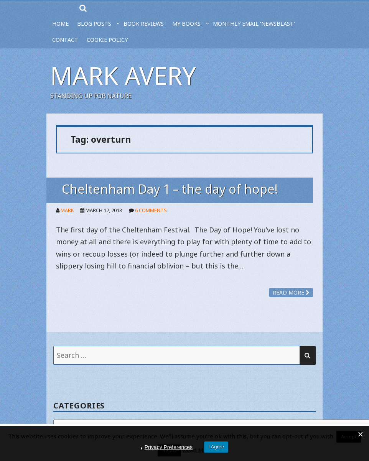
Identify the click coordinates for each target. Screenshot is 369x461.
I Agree (216, 446)
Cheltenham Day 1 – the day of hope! (170, 189)
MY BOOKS (186, 23)
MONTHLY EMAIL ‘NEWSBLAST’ (254, 23)
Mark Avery (123, 75)
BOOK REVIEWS (144, 23)
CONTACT (65, 39)
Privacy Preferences (169, 447)
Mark (67, 210)
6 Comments (151, 210)
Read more (291, 292)
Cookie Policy (107, 39)
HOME (60, 23)
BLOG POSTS (94, 23)
